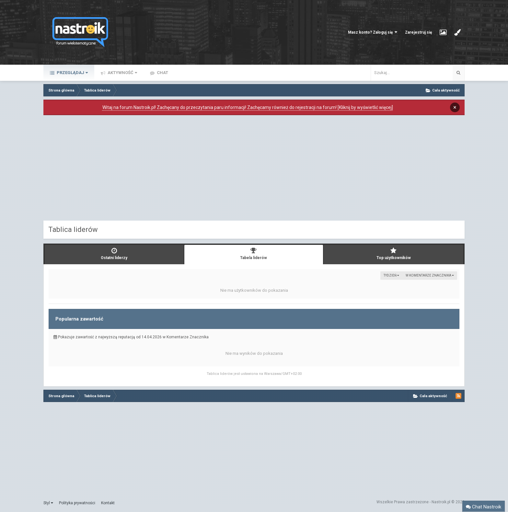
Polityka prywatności (77, 503)
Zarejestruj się (418, 32)
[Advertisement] (254, 169)
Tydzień (391, 275)
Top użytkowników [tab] (393, 253)
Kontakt (108, 503)
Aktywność (122, 72)
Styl (48, 503)
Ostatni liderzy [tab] (114, 253)
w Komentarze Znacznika (430, 275)
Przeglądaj (72, 72)
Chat (162, 72)
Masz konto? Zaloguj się (372, 32)
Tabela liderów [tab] (253, 253)
